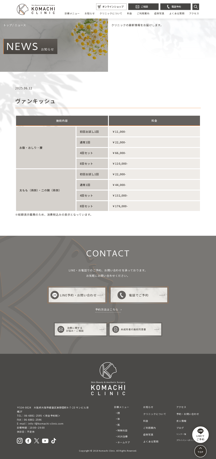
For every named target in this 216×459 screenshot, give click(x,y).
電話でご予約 (132, 295)
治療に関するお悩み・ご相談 (70, 329)
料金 (129, 13)
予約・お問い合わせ (187, 414)
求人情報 (181, 421)
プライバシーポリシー (186, 440)
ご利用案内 (143, 13)
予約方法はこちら (106, 309)
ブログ (180, 427)
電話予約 (176, 6)
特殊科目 (122, 430)
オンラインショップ (113, 6)
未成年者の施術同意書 (129, 329)
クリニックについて (111, 13)
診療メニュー (72, 13)
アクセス (194, 13)
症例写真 (159, 13)
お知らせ (90, 13)
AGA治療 (122, 436)
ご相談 (144, 6)
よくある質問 (176, 13)
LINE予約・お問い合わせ (73, 295)
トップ (7, 25)
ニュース (20, 25)
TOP (200, 452)
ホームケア (123, 442)
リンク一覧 (181, 434)
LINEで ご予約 (200, 434)
